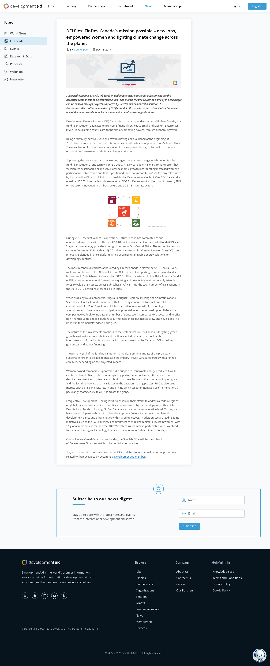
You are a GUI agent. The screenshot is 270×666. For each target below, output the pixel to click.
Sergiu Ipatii (81, 49)
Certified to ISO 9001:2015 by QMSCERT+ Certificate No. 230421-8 (60, 628)
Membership (172, 6)
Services (141, 628)
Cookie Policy (221, 590)
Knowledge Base (223, 572)
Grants (140, 603)
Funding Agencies (147, 609)
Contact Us (183, 578)
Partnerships (96, 6)
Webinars (13, 72)
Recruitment (125, 6)
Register (257, 6)
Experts (141, 578)
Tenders (141, 597)
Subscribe (189, 526)
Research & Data (18, 56)
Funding (70, 6)
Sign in (237, 6)
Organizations (145, 590)
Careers (181, 584)
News (148, 6)
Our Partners (185, 590)
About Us (182, 572)
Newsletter (14, 79)
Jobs (51, 6)
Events (11, 49)
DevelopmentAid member (129, 456)
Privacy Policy (221, 584)
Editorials (13, 41)
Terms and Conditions (227, 578)
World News (15, 33)
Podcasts (13, 64)
